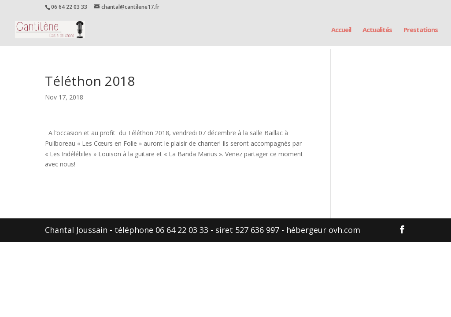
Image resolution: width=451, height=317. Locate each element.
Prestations (420, 30)
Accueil (341, 30)
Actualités (377, 30)
